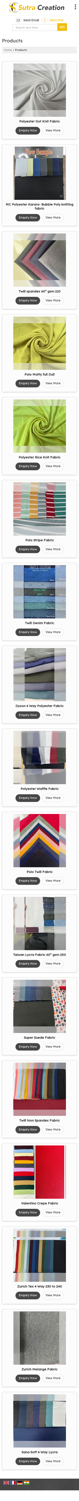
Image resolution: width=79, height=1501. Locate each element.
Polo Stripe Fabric (39, 540)
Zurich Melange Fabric (39, 1369)
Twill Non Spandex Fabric (39, 1120)
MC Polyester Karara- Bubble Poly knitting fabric (39, 206)
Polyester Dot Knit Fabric (39, 121)
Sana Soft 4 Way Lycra (39, 1452)
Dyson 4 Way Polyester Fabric (39, 706)
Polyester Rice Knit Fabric (39, 457)
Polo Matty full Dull (39, 374)
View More (53, 130)
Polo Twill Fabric (40, 872)
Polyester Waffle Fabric (39, 789)
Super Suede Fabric (39, 1038)
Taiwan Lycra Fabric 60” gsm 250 (39, 955)
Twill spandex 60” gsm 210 (39, 291)
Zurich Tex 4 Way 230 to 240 (39, 1286)
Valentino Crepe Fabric (39, 1203)
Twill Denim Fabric (39, 623)
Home (8, 50)
